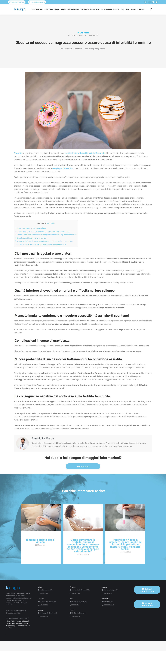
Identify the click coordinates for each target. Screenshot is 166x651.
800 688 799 (75, 593)
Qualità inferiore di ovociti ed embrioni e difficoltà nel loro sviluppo (42, 231)
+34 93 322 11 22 (108, 605)
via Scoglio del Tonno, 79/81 (80, 590)
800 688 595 (43, 605)
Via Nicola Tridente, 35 (78, 601)
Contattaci (83, 466)
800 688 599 (43, 593)
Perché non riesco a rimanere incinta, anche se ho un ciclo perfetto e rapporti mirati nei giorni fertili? (125, 544)
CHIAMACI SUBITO (37, 2)
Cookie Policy (10, 623)
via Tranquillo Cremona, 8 (47, 613)
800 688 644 (75, 616)
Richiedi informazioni (147, 604)
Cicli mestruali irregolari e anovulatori (30, 228)
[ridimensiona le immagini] (41, 517)
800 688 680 (107, 593)
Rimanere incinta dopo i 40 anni (40, 541)
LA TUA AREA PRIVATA (16, 2)
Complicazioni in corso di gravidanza (30, 238)
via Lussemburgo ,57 (109, 590)
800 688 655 (43, 616)
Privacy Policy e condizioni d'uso (17, 621)
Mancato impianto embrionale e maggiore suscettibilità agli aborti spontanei (46, 234)
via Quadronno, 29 (45, 590)
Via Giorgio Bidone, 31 (78, 613)
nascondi (50, 223)
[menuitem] (37, 9)
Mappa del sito (22, 626)
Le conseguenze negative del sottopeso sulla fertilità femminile (40, 244)
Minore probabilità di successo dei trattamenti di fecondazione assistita (44, 241)
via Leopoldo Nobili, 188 (47, 601)
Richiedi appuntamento (147, 590)
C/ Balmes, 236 (107, 601)
